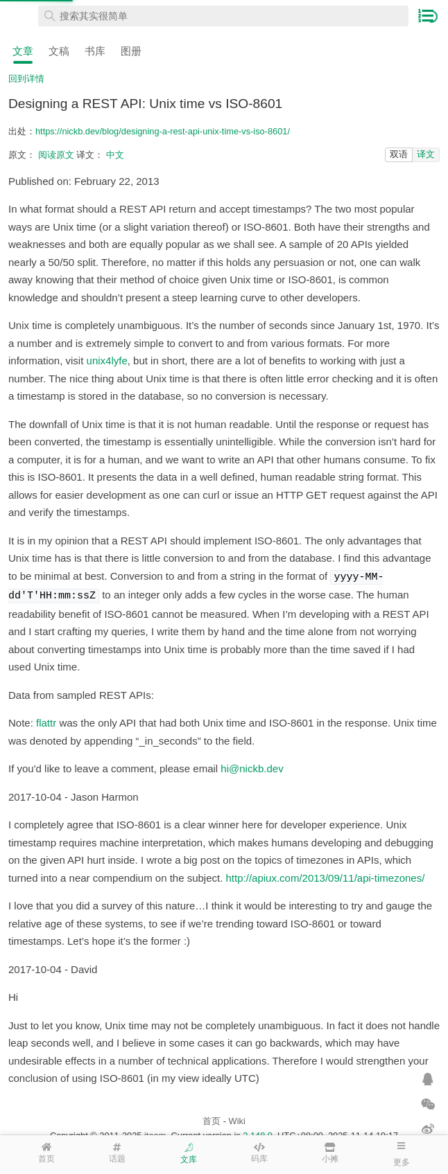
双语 (399, 154)
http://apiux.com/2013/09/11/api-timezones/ (325, 875)
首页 (212, 1118)
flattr (46, 720)
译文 (426, 154)
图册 (131, 51)
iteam (155, 1133)
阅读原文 (56, 155)
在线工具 (20, 16)
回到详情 (26, 78)
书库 (95, 51)
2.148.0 (258, 1133)
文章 (22, 51)
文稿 (59, 51)
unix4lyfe (107, 360)
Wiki (237, 1118)
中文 (115, 155)
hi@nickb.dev (252, 766)
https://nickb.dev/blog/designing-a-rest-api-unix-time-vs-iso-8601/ (162, 131)
